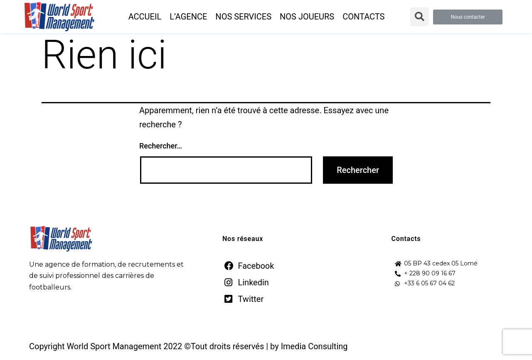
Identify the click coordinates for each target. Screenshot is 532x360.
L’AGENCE (188, 17)
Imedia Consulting (314, 346)
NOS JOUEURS (307, 17)
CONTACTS (363, 17)
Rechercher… (160, 145)
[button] (467, 17)
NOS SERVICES (243, 17)
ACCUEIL (145, 17)
